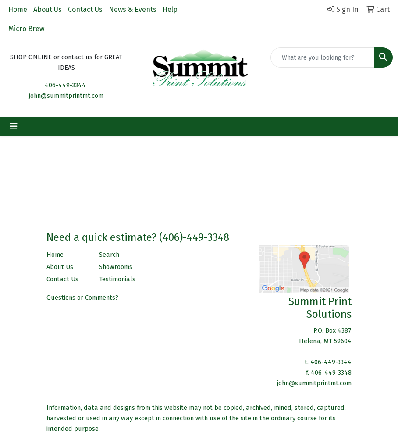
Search (109, 254)
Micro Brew (26, 29)
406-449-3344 (65, 85)
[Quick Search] (322, 57)
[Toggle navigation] (13, 126)
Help (170, 9)
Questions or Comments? (82, 297)
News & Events (132, 9)
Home (17, 9)
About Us (47, 9)
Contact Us (85, 9)
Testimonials (117, 279)
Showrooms (115, 267)
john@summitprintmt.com (66, 96)
